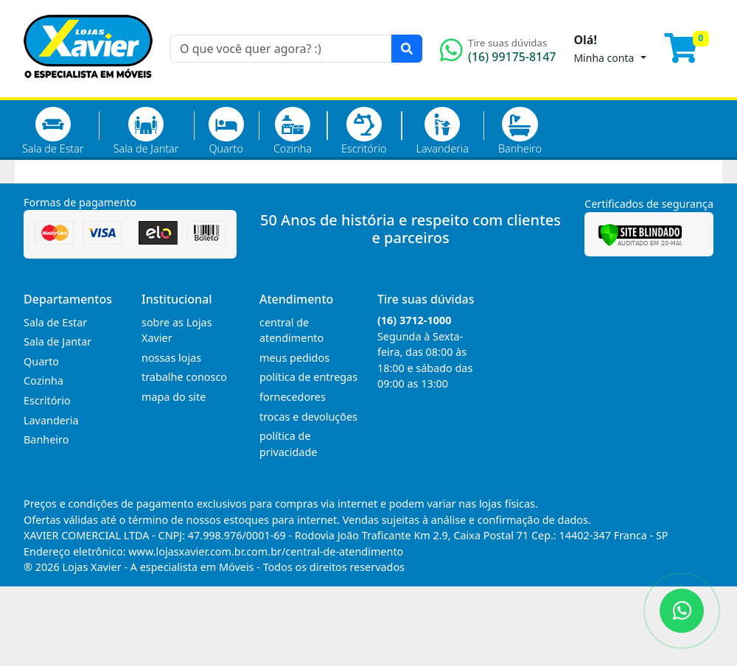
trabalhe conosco (184, 377)
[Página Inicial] (88, 88)
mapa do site (174, 397)
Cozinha (292, 131)
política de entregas (308, 377)
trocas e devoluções (308, 417)
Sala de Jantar (146, 131)
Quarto (226, 131)
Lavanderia (442, 131)
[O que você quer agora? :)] (281, 49)
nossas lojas (171, 358)
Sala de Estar (53, 131)
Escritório (363, 131)
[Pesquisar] (406, 49)
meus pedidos (294, 358)
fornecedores (292, 397)
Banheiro (520, 131)
